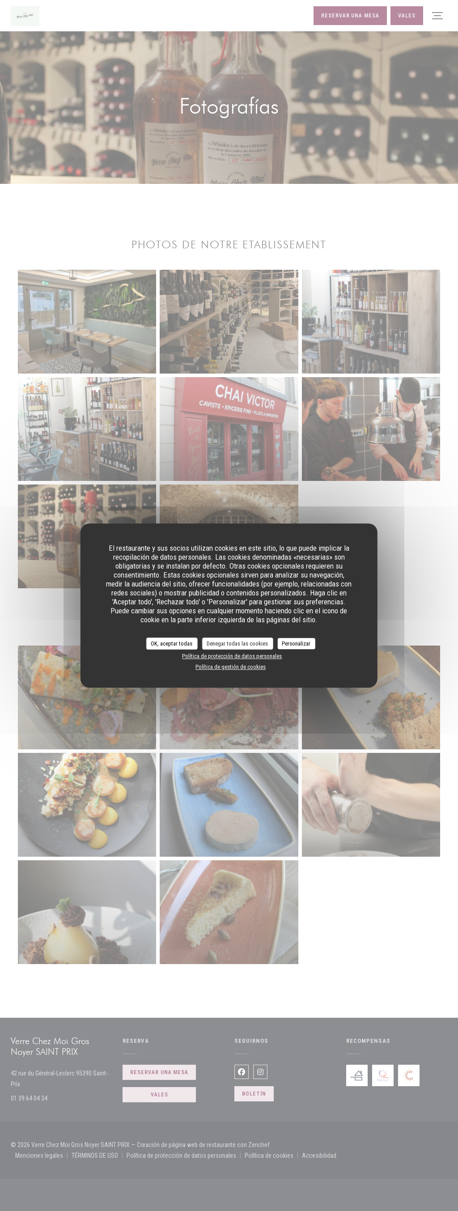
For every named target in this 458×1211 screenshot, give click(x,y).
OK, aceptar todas (171, 643)
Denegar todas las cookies (237, 643)
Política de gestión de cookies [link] (230, 666)
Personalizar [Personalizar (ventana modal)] (296, 643)
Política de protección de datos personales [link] (232, 656)
